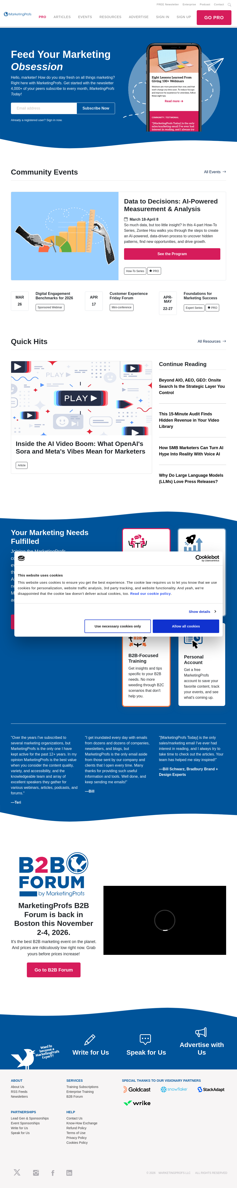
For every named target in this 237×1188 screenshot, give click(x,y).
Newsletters (19, 1096)
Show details (199, 611)
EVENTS (85, 17)
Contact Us (74, 1118)
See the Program (172, 254)
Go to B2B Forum (53, 906)
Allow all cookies (186, 626)
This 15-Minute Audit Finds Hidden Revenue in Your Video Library (189, 420)
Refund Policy (76, 1128)
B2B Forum (74, 1096)
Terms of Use (75, 1133)
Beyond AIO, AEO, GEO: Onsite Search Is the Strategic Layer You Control (192, 386)
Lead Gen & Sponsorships (30, 1118)
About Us (17, 1087)
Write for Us (19, 1128)
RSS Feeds (19, 1092)
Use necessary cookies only (118, 626)
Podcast (205, 4)
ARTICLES (62, 17)
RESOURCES (111, 17)
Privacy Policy (76, 1138)
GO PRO (214, 17)
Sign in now (54, 120)
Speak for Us (20, 1133)
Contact (219, 4)
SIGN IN (162, 17)
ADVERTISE (139, 17)
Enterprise (189, 4)
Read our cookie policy (150, 594)
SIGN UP (184, 17)
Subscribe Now (95, 108)
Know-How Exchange (81, 1123)
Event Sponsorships (25, 1123)
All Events (215, 172)
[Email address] (44, 108)
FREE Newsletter (168, 4)
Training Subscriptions (82, 1087)
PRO (42, 17)
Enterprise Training (80, 1092)
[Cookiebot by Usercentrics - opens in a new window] (199, 558)
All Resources (212, 341)
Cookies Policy (77, 1142)
